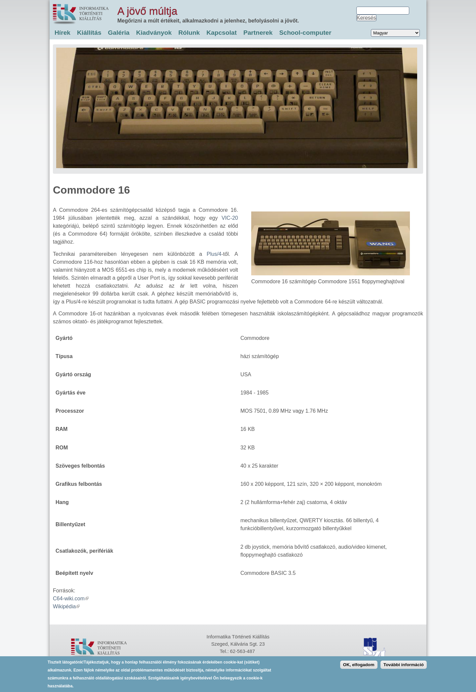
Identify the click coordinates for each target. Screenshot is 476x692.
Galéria (119, 32)
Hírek (62, 32)
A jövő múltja (147, 11)
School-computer (305, 32)
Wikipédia (66, 606)
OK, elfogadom (359, 667)
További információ (403, 667)
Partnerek (258, 32)
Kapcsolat (221, 32)
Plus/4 (214, 254)
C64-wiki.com (71, 598)
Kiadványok (154, 32)
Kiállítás (89, 32)
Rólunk (189, 32)
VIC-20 (229, 218)
